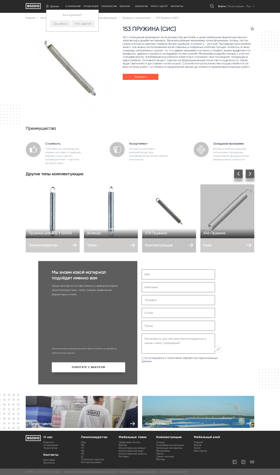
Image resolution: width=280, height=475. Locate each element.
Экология (141, 6)
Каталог (45, 17)
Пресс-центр (159, 6)
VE (82, 453)
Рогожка (124, 456)
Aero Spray (200, 450)
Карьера (125, 6)
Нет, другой (83, 23)
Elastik (197, 445)
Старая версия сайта (173, 471)
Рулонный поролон (92, 459)
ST (82, 447)
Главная (31, 17)
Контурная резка (91, 462)
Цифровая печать (129, 442)
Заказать (140, 76)
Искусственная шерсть (133, 453)
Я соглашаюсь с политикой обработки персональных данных (180, 359)
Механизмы (163, 450)
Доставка (49, 459)
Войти (222, 6)
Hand (197, 447)
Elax (83, 442)
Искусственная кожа (131, 450)
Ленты (160, 453)
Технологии (109, 6)
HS (82, 450)
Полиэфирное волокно (170, 445)
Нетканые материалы (169, 447)
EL (82, 456)
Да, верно (60, 23)
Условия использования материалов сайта (90, 471)
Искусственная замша (132, 447)
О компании (73, 6)
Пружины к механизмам (136, 17)
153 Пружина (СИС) (167, 17)
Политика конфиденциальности (138, 471)
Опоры (160, 442)
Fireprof (198, 442)
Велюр (123, 445)
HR (82, 445)
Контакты (177, 6)
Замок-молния (165, 456)
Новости (48, 442)
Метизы (160, 459)
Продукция (91, 6)
